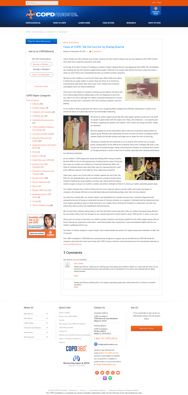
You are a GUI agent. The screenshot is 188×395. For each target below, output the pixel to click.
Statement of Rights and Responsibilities (123, 390)
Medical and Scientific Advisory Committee (74, 335)
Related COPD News (40, 190)
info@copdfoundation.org (105, 364)
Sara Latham (78, 263)
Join (153, 2)
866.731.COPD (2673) (109, 353)
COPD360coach (38, 116)
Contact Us (63, 331)
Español (62, 342)
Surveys (35, 201)
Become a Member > (41, 64)
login (75, 259)
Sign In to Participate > (41, 74)
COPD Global (29, 323)
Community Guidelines (97, 390)
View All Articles (32, 100)
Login (159, 2)
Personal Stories (38, 178)
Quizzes (35, 186)
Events (34, 152)
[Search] (42, 3)
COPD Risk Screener (66, 327)
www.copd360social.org (72, 244)
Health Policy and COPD (41, 160)
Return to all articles (71, 42)
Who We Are (28, 314)
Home (28, 32)
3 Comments (95, 51)
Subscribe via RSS (41, 86)
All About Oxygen (39, 108)
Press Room (28, 318)
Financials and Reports (32, 328)
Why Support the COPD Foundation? (72, 324)
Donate (155, 11)
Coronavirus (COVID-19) (41, 134)
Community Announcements (43, 120)
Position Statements (39, 182)
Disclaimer (73, 390)
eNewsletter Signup (146, 328)
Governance (28, 332)
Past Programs (29, 337)
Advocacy (35, 104)
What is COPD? (64, 313)
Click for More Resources (39, 41)
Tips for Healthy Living (41, 205)
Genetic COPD (37, 156)
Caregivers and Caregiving (42, 112)
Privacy (82, 390)
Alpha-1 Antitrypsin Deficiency (70, 339)
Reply (76, 276)
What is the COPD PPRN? (68, 316)
